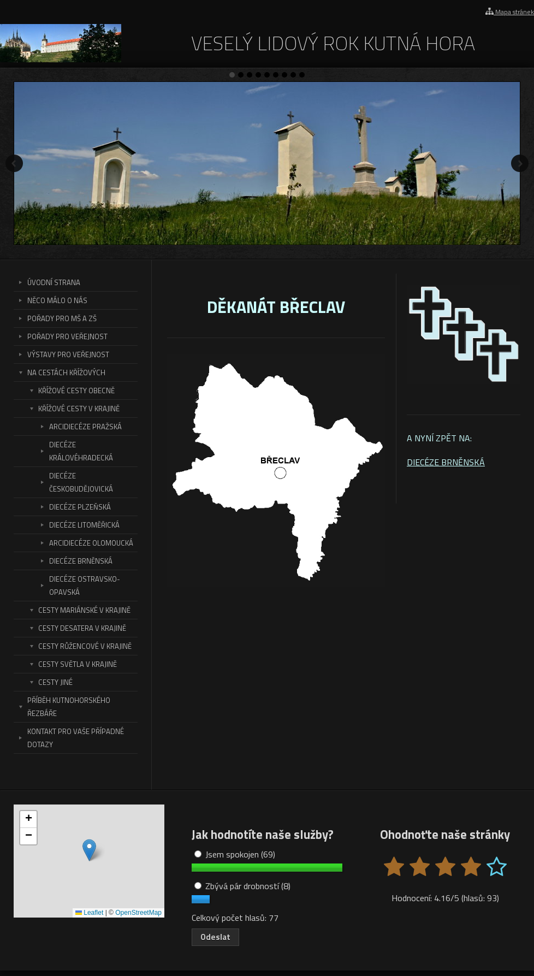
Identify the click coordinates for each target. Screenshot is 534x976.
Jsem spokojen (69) (234, 854)
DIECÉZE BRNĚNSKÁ (446, 462)
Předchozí (14, 163)
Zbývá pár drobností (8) (242, 885)
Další (520, 163)
